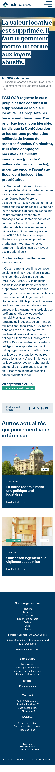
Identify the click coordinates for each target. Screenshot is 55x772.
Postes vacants (27, 686)
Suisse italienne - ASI (27, 649)
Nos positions (27, 729)
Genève (27, 612)
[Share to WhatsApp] (38, 408)
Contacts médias (27, 723)
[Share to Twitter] (34, 408)
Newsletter (27, 664)
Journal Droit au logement (27, 671)
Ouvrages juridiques (27, 667)
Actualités (22, 78)
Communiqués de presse (18, 387)
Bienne (27, 629)
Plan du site (27, 744)
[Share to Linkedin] (42, 408)
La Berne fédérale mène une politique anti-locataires (25, 490)
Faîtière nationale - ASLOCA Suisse (27, 634)
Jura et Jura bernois (27, 618)
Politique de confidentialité (27, 749)
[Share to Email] (46, 408)
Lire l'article (13, 502)
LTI (50, 759)
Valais (27, 622)
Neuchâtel (27, 615)
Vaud (27, 625)
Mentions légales (27, 746)
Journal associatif (13, 540)
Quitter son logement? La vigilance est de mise (26, 560)
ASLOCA (7, 78)
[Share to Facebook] (29, 408)
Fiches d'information (27, 674)
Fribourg (27, 608)
